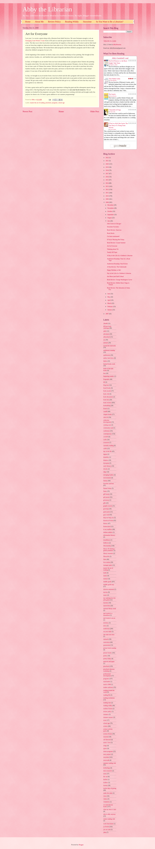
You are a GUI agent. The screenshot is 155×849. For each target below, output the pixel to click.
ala (104, 340)
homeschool (107, 526)
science (105, 726)
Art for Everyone (112, 246)
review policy (107, 711)
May (109, 297)
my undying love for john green (109, 599)
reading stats (107, 703)
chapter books (107, 414)
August (109, 218)
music (105, 595)
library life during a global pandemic (109, 549)
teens (104, 774)
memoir (105, 579)
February (110, 306)
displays (105, 460)
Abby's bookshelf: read (120, 58)
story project (107, 754)
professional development (107, 675)
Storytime (87, 21)
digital (105, 454)
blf (104, 382)
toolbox (105, 782)
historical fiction (108, 520)
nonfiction (106, 628)
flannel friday (107, 488)
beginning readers (108, 376)
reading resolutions (109, 698)
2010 (107, 196)
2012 (107, 189)
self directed (107, 739)
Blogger (81, 845)
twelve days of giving (109, 788)
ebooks (105, 469)
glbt (104, 503)
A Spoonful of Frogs (115, 110)
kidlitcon (106, 543)
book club (106, 394)
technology (106, 768)
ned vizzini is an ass (109, 618)
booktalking (106, 405)
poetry (105, 656)
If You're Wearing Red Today (115, 239)
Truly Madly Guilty (114, 79)
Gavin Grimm (113, 129)
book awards (107, 391)
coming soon (107, 425)
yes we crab (106, 829)
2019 (107, 167)
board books (107, 388)
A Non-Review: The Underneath (116, 267)
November (110, 208)
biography (106, 379)
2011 (107, 193)
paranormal (106, 645)
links (104, 559)
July (108, 221)
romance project (108, 717)
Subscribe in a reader (110, 41)
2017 (107, 173)
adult (104, 331)
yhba (104, 832)
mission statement (108, 589)
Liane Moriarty (113, 80)
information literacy (109, 535)
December (110, 205)
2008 (107, 202)
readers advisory (108, 687)
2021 (107, 161)
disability (106, 457)
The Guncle (112, 94)
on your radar (107, 631)
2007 (107, 314)
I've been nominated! (113, 236)
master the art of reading (37, 103)
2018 (107, 170)
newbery (105, 623)
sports (105, 748)
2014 (107, 183)
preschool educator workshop (109, 670)
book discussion (108, 397)
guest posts (106, 512)
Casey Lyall (112, 111)
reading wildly (107, 705)
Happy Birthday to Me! (114, 270)
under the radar (107, 793)
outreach (105, 639)
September (110, 214)
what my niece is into (109, 809)
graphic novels (107, 506)
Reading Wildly (72, 21)
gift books (106, 494)
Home (27, 21)
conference (106, 431)
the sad (105, 776)
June (109, 294)
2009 (107, 199)
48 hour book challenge (107, 327)
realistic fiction (107, 708)
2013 (107, 186)
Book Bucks (110, 233)
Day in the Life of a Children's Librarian (119, 273)
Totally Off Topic (112, 252)
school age (61, 103)
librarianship (107, 546)
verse (104, 796)
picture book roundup (109, 648)
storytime (106, 757)
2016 (107, 177)
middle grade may (108, 584)
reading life (106, 695)
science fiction (107, 734)
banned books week (109, 364)
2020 (107, 164)
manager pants (107, 565)
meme (105, 576)
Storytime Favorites (113, 227)
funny (105, 491)
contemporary (107, 434)
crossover (106, 442)
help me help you (108, 517)
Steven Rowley (113, 96)
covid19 (105, 437)
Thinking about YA (112, 249)
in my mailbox (107, 529)
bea (104, 373)
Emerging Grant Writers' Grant (35, 40)
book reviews (107, 402)
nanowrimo (106, 606)
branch (105, 408)
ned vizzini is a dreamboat (107, 614)
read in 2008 (107, 684)
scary (104, 720)
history (105, 523)
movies (105, 592)
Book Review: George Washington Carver (119, 280)
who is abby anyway (109, 814)
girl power (106, 497)
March (109, 303)
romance (105, 714)
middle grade (107, 581)
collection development (107, 421)
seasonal (105, 737)
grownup (106, 509)
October (110, 211)
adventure (106, 334)
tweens (105, 785)
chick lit (105, 417)
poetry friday (107, 658)
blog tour (106, 385)
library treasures (108, 553)
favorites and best (108, 483)
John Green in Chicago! (114, 223)
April (109, 300)
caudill (105, 411)
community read (108, 428)
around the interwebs (109, 346)
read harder (106, 681)
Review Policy (54, 21)
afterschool (106, 337)
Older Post (94, 111)
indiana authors (107, 532)
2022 (107, 157)
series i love (106, 742)
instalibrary (106, 540)
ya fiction (106, 826)
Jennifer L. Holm (113, 64)
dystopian (106, 463)
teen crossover (107, 771)
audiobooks (106, 355)
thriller (105, 779)
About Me (39, 21)
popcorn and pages (108, 661)
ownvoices (106, 642)
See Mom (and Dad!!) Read (115, 276)
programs (54, 103)
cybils (105, 448)
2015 (107, 180)
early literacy (107, 466)
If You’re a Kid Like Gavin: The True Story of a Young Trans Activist (118, 125)
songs (105, 745)
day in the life (107, 451)
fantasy (105, 481)
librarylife (106, 556)
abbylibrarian (117, 44)
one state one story (108, 634)
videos (105, 799)
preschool (48, 103)
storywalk (106, 760)
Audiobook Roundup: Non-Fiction (117, 264)
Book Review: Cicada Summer (116, 243)
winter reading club (109, 819)
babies (105, 361)
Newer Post (27, 111)
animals (105, 343)
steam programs (108, 751)
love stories (106, 562)
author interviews (108, 358)
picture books (107, 653)
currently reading (108, 445)
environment (107, 478)
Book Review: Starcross (114, 230)
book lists (106, 400)
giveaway (106, 500)
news (104, 626)
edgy (104, 472)
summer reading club (109, 763)
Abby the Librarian (47, 9)
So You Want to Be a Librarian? (109, 21)
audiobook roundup (109, 350)
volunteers (106, 802)
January (109, 310)
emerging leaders (108, 475)
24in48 (105, 323)
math (104, 573)
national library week (109, 608)
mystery (105, 603)
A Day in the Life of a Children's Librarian (119, 255)
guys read (106, 515)
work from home (108, 824)
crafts (105, 439)
